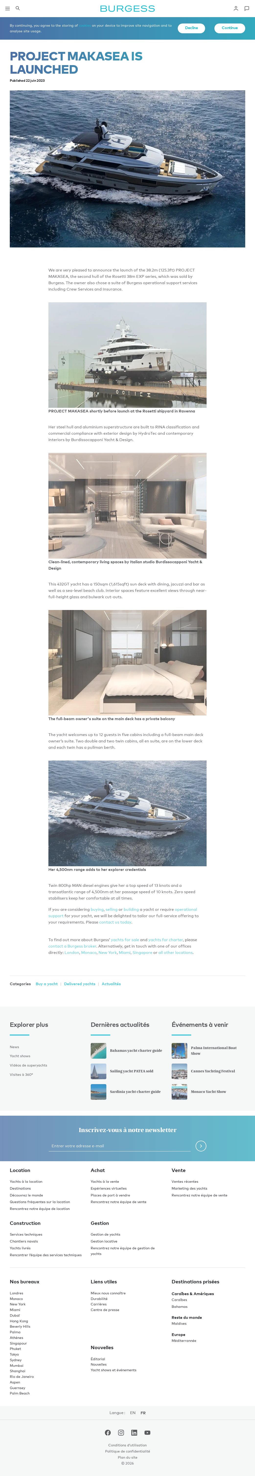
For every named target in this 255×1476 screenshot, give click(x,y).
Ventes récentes (185, 1181)
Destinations (20, 1188)
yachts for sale (125, 939)
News (14, 1047)
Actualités (111, 983)
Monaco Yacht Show (199, 1092)
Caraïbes (179, 1300)
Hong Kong (19, 1321)
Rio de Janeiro (22, 1376)
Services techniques (26, 1234)
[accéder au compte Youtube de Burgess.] (147, 1433)
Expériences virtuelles (109, 1188)
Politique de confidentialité (127, 1451)
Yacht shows (20, 1056)
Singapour (18, 1343)
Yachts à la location (26, 1181)
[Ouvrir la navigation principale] (7, 8)
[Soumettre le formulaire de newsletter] (201, 1146)
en (133, 1412)
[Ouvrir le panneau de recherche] (17, 8)
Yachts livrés (20, 1248)
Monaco (89, 952)
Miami (125, 952)
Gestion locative (104, 1241)
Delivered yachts (79, 983)
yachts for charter (165, 939)
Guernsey (17, 1388)
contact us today (115, 922)
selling (112, 909)
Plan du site (127, 1457)
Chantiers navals (24, 1241)
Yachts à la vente (105, 1181)
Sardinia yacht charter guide (126, 1092)
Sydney (16, 1360)
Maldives (179, 1323)
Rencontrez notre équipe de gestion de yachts (123, 1251)
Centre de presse (105, 1310)
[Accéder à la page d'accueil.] (128, 8)
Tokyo (14, 1354)
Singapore (142, 952)
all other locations (175, 952)
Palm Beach (20, 1393)
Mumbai (16, 1365)
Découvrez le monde (26, 1195)
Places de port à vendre (110, 1195)
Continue (230, 27)
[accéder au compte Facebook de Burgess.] (107, 1433)
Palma (15, 1332)
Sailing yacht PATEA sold (122, 1071)
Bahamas (180, 1306)
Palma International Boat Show (204, 1051)
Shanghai (17, 1371)
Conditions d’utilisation (127, 1445)
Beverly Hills (20, 1326)
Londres (16, 1293)
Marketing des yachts (189, 1188)
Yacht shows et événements (113, 1370)
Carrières (99, 1304)
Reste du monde (187, 1317)
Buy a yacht (47, 983)
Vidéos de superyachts (28, 1065)
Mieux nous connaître (108, 1293)
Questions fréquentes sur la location (40, 1202)
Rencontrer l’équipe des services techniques (46, 1255)
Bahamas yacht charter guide (126, 1051)
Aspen (15, 1382)
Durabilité (99, 1299)
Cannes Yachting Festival (203, 1071)
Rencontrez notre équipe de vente (118, 1202)
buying (97, 909)
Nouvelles (99, 1364)
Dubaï (15, 1315)
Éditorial (98, 1359)
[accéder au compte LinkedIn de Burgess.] (134, 1433)
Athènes (16, 1337)
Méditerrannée (184, 1340)
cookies (85, 25)
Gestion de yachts (105, 1234)
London (72, 952)
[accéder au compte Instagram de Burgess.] (121, 1433)
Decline (191, 27)
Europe (178, 1334)
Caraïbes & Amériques (193, 1293)
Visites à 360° (21, 1074)
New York (108, 952)
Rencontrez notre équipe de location (40, 1209)
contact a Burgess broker (72, 946)
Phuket (15, 1349)
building (132, 909)
